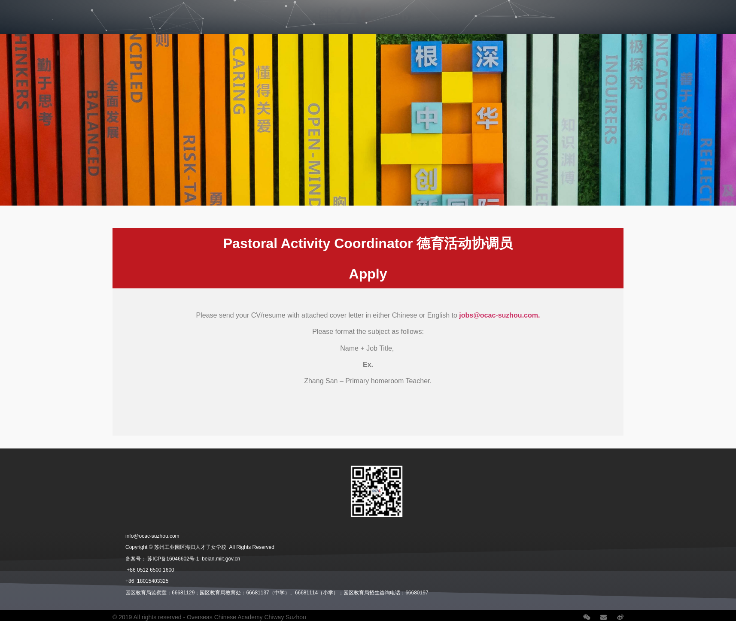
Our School (29, 11)
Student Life (179, 11)
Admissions (126, 11)
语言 (699, 11)
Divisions (78, 11)
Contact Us (659, 11)
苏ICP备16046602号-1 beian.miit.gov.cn (193, 559)
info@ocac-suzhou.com (152, 536)
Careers (562, 11)
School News (609, 11)
